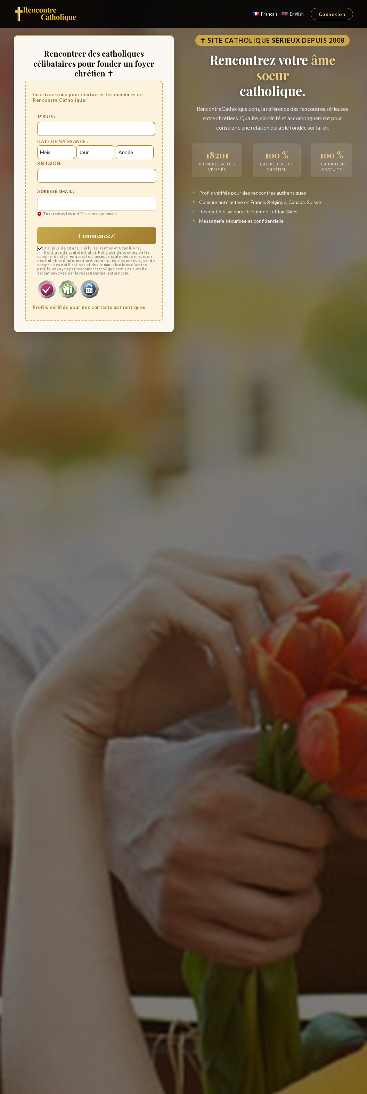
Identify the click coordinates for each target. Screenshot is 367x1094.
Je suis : (46, 116)
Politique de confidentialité (70, 252)
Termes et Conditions (119, 248)
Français (265, 14)
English (292, 14)
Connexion (332, 14)
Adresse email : (55, 191)
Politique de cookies (117, 252)
